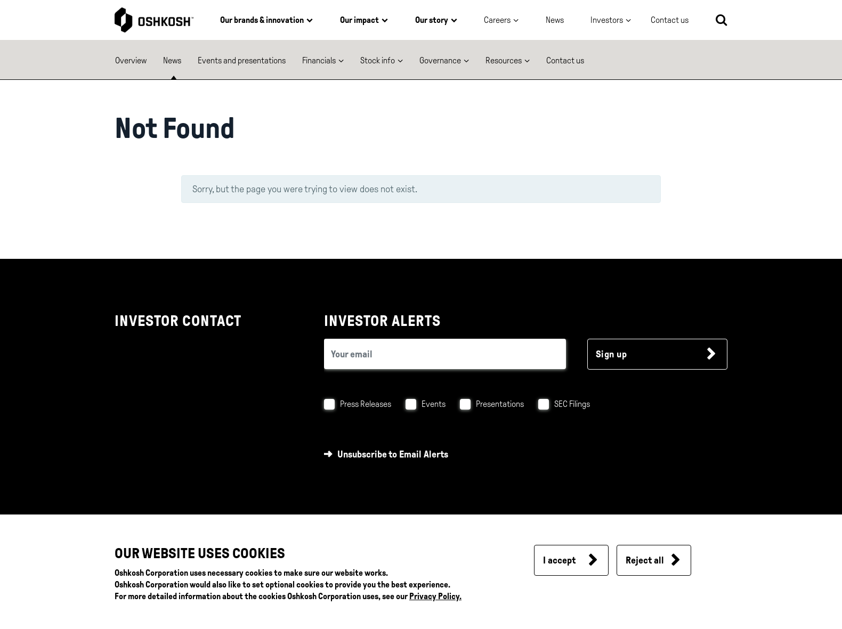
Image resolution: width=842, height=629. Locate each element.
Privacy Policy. (435, 596)
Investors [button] (606, 19)
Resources (503, 60)
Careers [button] (497, 19)
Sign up (611, 354)
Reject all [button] (645, 560)
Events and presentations (242, 60)
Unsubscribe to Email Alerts (392, 454)
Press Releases (365, 404)
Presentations (500, 404)
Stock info (377, 60)
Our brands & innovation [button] (262, 19)
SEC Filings (572, 404)
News (555, 19)
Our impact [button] (359, 19)
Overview (131, 60)
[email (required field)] (445, 354)
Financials (319, 60)
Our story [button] (431, 19)
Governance (440, 60)
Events (434, 404)
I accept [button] (559, 560)
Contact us (565, 60)
